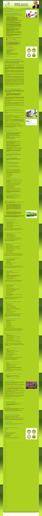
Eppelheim (5, 455)
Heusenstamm (5, 469)
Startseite (6, 9)
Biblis (4, 447)
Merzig (5, 484)
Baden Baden (5, 443)
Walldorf (5, 506)
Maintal (5, 482)
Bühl (4, 450)
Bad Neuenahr (5, 445)
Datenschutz (24, 6)
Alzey (4, 441)
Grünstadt (5, 465)
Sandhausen (5, 498)
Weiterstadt (5, 507)
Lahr (4, 477)
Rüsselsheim (5, 496)
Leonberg (5, 480)
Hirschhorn (5, 470)
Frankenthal (5, 459)
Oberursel (5, 490)
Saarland (5, 497)
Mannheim (5, 483)
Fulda (4, 462)
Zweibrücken (5, 510)
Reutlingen (5, 494)
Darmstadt (5, 452)
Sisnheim (5, 503)
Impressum (19, 6)
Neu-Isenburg (5, 488)
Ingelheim (5, 472)
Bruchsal (5, 449)
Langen (5, 479)
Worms (5, 509)
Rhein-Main (5, 495)
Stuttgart (5, 504)
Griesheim (5, 464)
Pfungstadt (5, 492)
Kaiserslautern (5, 473)
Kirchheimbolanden (6, 475)
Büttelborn (5, 451)
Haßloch (5, 466)
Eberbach (5, 454)
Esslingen (5, 457)
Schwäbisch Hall (6, 501)
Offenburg (5, 491)
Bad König (5, 444)
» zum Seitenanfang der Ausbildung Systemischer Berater (11, 56)
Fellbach (5, 458)
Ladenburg (5, 476)
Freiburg (5, 461)
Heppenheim (5, 468)
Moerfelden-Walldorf (6, 485)
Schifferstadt (5, 500)
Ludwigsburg (5, 481)
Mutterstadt (5, 486)
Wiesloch (5, 508)
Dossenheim (5, 453)
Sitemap (28, 6)
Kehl (4, 474)
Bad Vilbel (5, 446)
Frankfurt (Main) (5, 460)
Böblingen (5, 448)
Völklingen (5, 505)
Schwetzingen (5, 502)
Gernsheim (5, 463)
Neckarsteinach (5, 487)
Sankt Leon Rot (5, 499)
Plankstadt (5, 493)
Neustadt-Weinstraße (6, 489)
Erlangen (5, 456)
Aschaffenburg (5, 442)
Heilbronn (5, 467)
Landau (5, 478)
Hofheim (5, 471)
